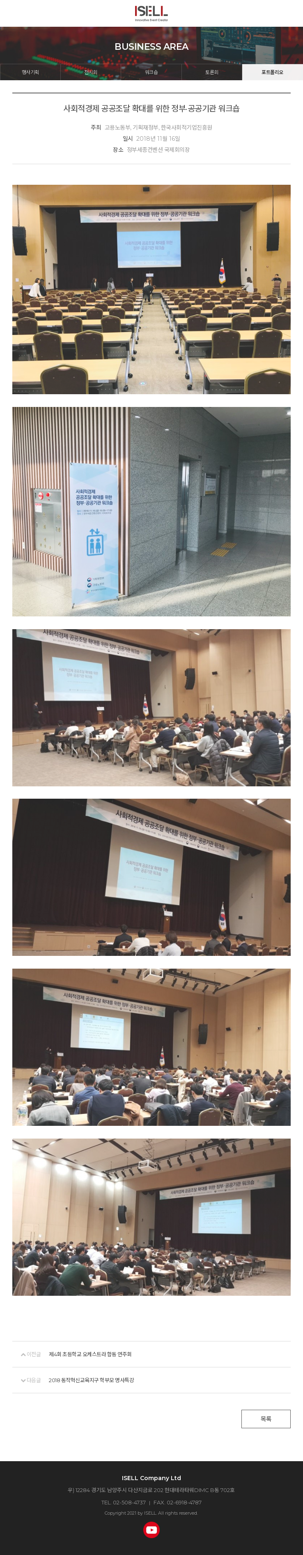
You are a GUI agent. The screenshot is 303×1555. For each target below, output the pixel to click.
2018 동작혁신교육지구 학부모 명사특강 (91, 1380)
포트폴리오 (272, 72)
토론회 (211, 72)
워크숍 (151, 72)
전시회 (90, 72)
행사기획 (30, 72)
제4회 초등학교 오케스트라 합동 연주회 (90, 1354)
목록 (266, 1419)
